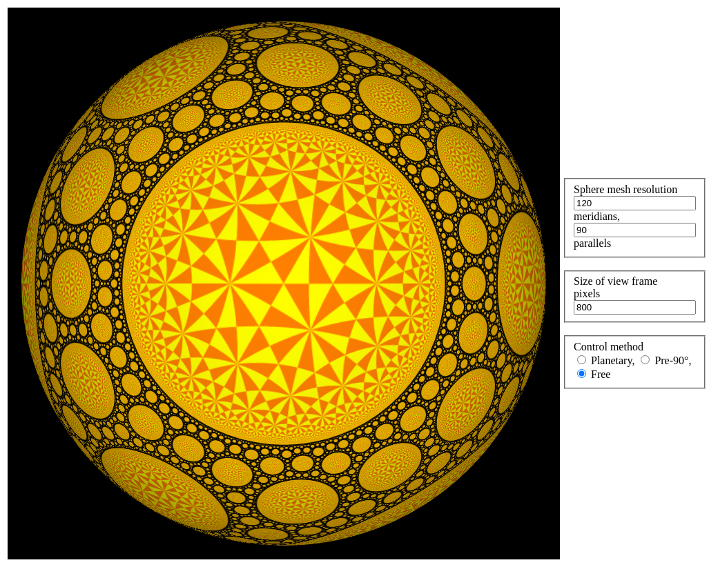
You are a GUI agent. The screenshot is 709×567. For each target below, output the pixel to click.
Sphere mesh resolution (625, 189)
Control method (608, 346)
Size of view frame (615, 281)
